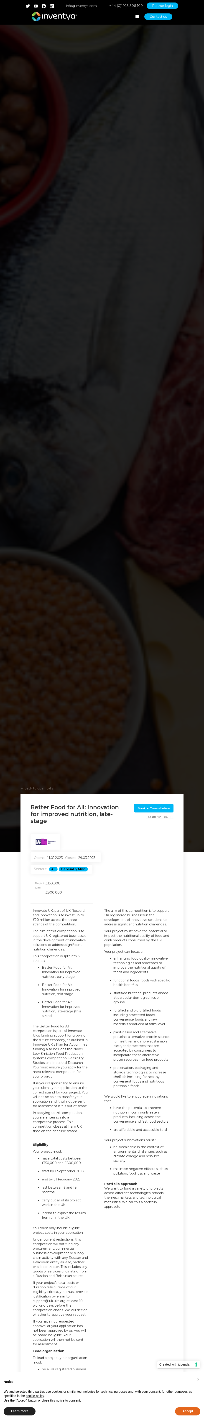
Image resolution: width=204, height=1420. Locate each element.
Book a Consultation (154, 808)
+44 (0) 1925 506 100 (159, 817)
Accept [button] (187, 1411)
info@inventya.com (81, 6)
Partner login (162, 6)
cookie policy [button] (35, 1396)
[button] (198, 1379)
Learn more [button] (19, 1411)
